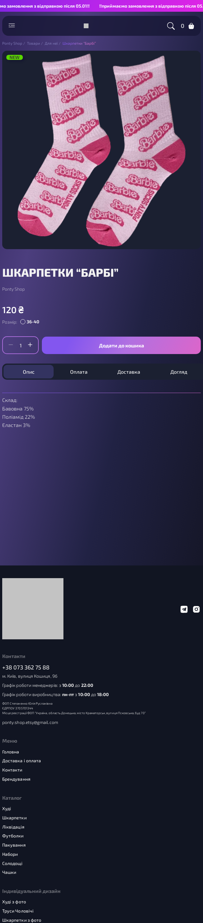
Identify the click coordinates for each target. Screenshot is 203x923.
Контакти (12, 769)
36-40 (33, 321)
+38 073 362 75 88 (26, 667)
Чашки (9, 872)
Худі (6, 808)
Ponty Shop (13, 289)
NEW (15, 57)
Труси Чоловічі (18, 910)
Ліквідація (13, 826)
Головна (10, 751)
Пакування (14, 845)
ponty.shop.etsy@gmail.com (30, 722)
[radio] (30, 322)
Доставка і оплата (21, 760)
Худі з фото (14, 901)
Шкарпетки (14, 817)
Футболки (13, 835)
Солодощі (12, 863)
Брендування (16, 779)
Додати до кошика (121, 345)
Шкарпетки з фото (21, 920)
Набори (10, 854)
